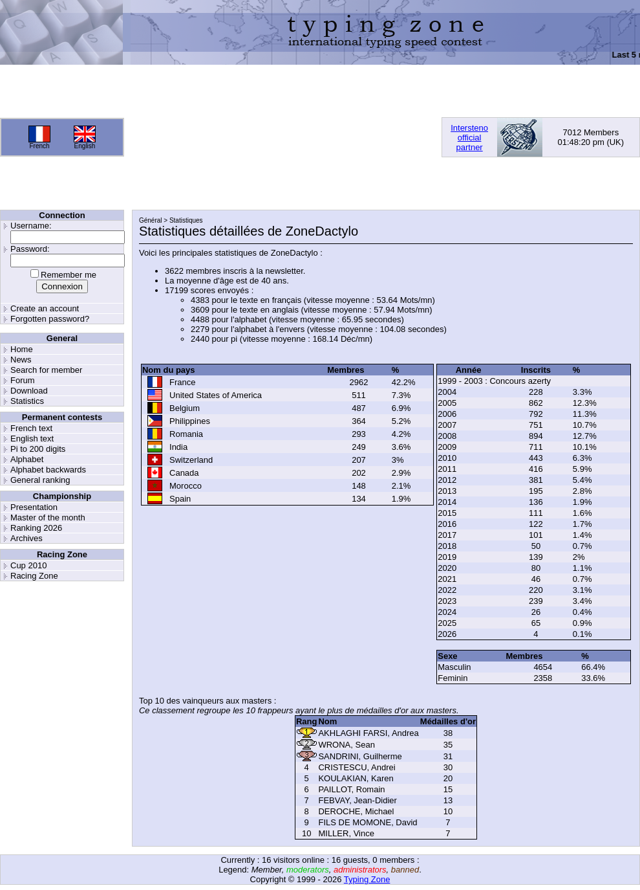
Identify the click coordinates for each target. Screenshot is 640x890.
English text (32, 438)
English (85, 146)
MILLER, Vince (346, 833)
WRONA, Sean (346, 745)
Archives (26, 538)
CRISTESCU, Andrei (356, 767)
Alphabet (26, 459)
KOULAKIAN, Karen (355, 778)
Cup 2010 (28, 565)
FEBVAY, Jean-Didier (357, 800)
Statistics (27, 401)
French (39, 146)
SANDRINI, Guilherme (359, 756)
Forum (22, 380)
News (21, 359)
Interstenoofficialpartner (469, 137)
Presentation (34, 507)
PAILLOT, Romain (351, 789)
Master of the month (47, 517)
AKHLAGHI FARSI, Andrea (368, 733)
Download (29, 390)
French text (31, 428)
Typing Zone (367, 879)
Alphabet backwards (48, 469)
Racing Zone (34, 576)
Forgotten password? (49, 319)
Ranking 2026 (36, 528)
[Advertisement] (204, 137)
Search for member (46, 370)
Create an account (44, 308)
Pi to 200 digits (37, 449)
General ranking (40, 480)
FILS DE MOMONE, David (367, 822)
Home (21, 349)
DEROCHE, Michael (356, 811)
